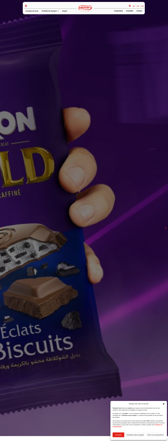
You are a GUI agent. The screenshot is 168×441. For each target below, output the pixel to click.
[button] (164, 404)
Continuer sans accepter (135, 435)
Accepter (118, 435)
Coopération (118, 11)
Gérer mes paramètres (155, 435)
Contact (139, 11)
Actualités (129, 11)
